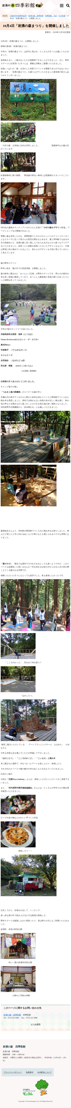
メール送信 (35, 1024)
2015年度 (62, 16)
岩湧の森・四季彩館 (12, 1015)
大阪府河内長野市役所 (18, 16)
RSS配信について (45, 1072)
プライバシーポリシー (12, 1072)
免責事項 (29, 1072)
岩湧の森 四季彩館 (35, 16)
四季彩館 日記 (51, 16)
